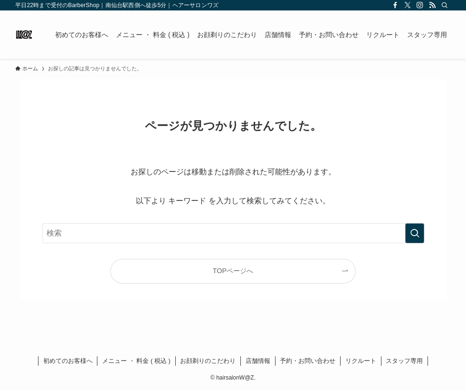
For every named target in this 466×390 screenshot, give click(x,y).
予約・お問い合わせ (307, 360)
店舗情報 (258, 360)
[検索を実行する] (414, 233)
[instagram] (420, 5)
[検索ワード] (233, 233)
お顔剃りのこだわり (208, 360)
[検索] (444, 5)
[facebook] (395, 5)
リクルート (360, 360)
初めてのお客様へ (68, 360)
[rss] (432, 5)
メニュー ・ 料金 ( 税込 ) (136, 360)
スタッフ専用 (404, 360)
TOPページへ (233, 271)
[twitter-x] (407, 5)
